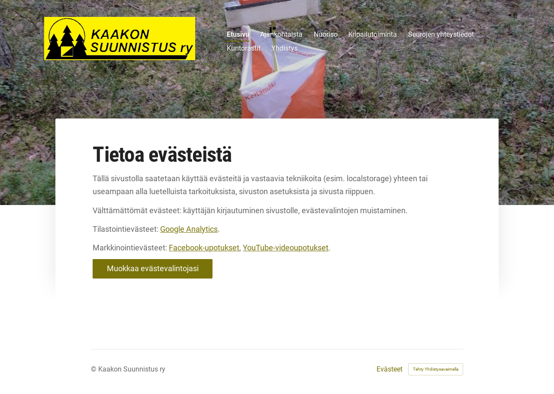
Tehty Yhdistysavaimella (435, 369)
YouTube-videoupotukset (286, 247)
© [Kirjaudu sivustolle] (94, 369)
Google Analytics (189, 229)
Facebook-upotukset (204, 247)
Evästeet (390, 369)
